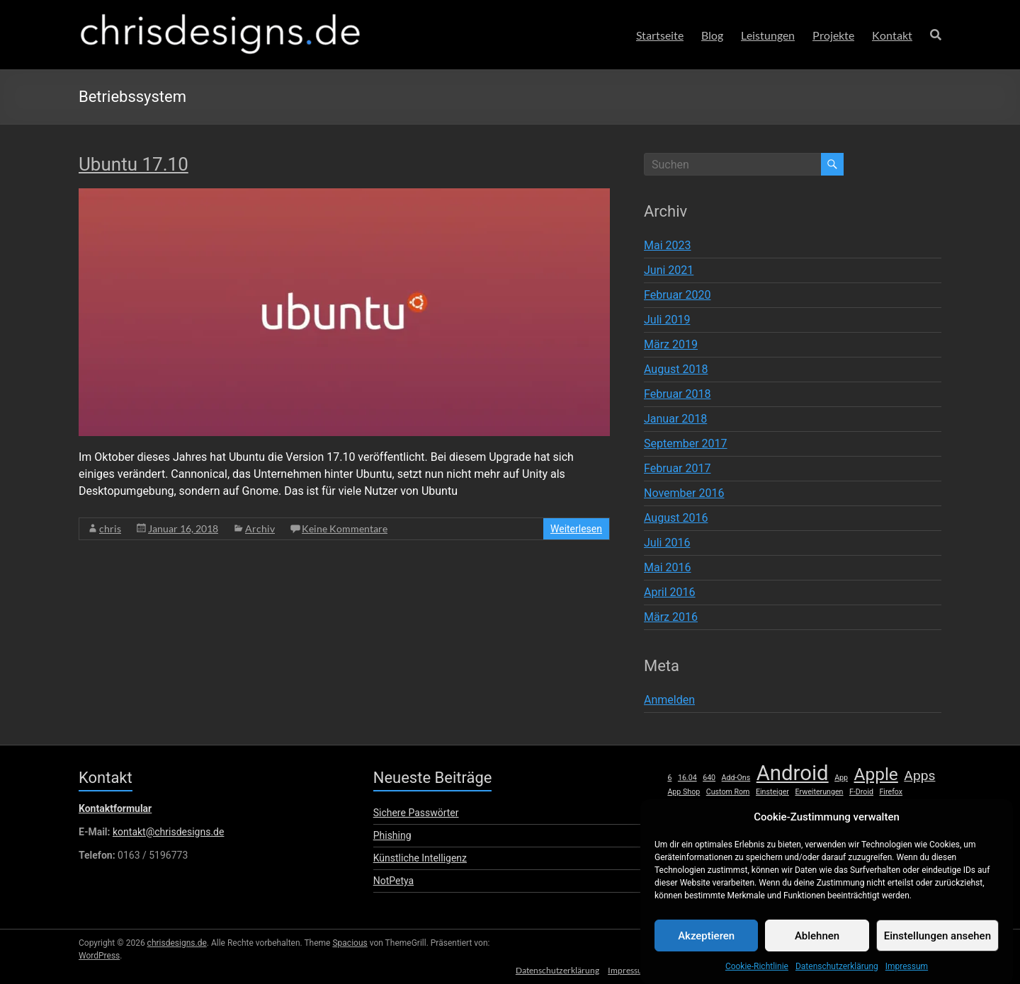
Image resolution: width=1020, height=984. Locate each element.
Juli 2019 (667, 319)
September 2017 (685, 443)
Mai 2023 (667, 245)
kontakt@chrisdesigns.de (168, 831)
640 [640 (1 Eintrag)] (709, 777)
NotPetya (393, 880)
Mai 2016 (667, 567)
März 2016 (671, 617)
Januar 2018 (675, 418)
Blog (712, 35)
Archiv (260, 528)
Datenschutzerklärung (836, 976)
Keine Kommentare (344, 528)
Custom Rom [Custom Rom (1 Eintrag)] (728, 791)
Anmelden (669, 699)
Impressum (906, 976)
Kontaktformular (115, 808)
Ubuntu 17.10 (133, 164)
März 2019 (671, 344)
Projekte (833, 35)
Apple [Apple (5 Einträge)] (876, 774)
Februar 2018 (677, 394)
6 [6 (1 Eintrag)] (669, 777)
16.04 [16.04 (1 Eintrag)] (687, 777)
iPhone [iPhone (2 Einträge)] (797, 805)
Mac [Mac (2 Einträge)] (925, 805)
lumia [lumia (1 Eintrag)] (899, 806)
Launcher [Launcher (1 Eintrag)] (835, 806)
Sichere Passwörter (416, 812)
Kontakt (892, 35)
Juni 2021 (668, 270)
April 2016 (670, 592)
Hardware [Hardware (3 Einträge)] (696, 805)
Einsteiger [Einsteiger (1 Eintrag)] (772, 791)
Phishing (392, 835)
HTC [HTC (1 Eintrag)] (739, 806)
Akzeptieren (706, 945)
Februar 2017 (677, 468)
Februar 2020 (677, 295)
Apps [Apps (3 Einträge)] (919, 776)
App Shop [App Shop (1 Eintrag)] (683, 791)
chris (110, 528)
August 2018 (676, 369)
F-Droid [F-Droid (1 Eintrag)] (861, 791)
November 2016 (684, 493)
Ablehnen (817, 945)
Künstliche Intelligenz (420, 858)
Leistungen (768, 35)
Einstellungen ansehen (937, 945)
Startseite (660, 35)
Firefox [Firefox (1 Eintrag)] (890, 791)
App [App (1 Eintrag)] (841, 777)
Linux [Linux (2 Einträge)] (871, 805)
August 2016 (676, 518)
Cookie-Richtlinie (756, 976)
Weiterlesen (576, 528)
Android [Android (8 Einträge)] (792, 773)
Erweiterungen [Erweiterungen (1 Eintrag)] (819, 791)
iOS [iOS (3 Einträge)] (763, 805)
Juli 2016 (667, 542)
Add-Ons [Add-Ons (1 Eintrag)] (736, 777)
